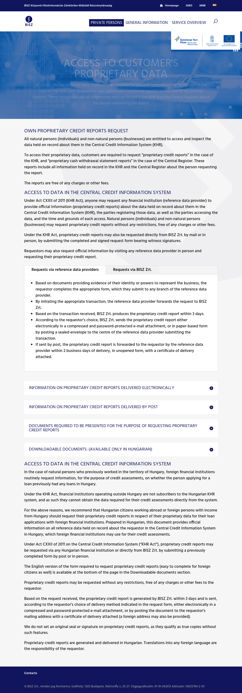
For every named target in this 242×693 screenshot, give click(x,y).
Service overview (189, 23)
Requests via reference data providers (65, 270)
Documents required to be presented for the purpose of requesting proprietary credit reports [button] (113, 428)
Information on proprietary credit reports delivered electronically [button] (101, 388)
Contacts (30, 673)
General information (146, 23)
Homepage (172, 5)
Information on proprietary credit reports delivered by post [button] (93, 407)
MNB (202, 5)
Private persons (106, 23)
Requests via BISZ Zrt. (132, 270)
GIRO (189, 5)
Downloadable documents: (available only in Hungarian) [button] (90, 449)
